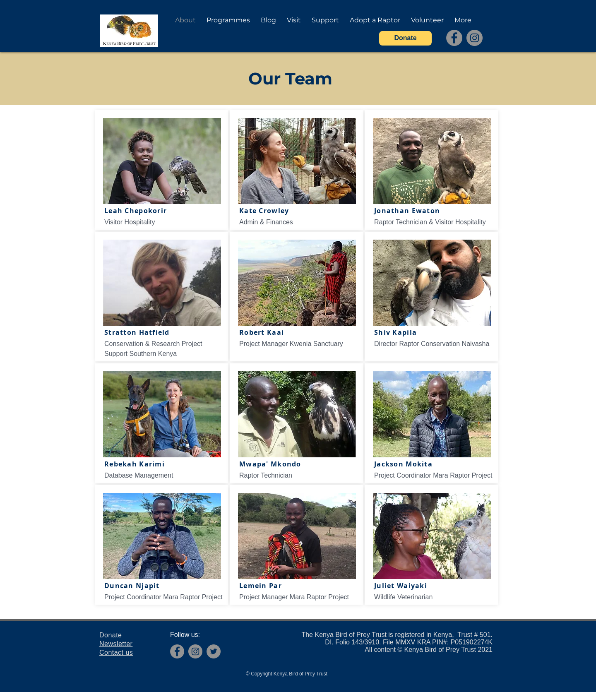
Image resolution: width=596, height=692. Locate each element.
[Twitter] (214, 651)
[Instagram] (474, 38)
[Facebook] (454, 38)
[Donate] (405, 38)
